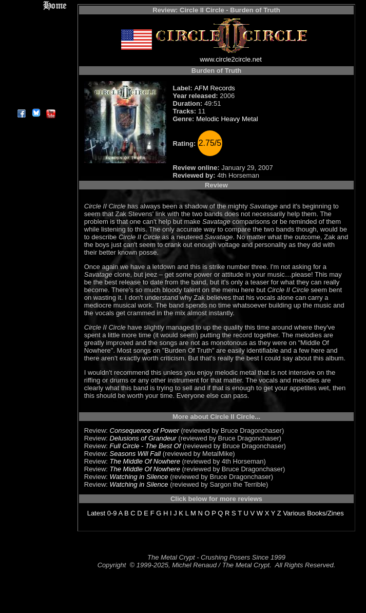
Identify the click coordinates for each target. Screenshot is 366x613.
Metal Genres (35, 65)
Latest (96, 513)
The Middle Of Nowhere (145, 461)
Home (35, 6)
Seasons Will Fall (135, 453)
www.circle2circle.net (231, 59)
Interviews (35, 29)
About (35, 100)
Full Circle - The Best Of (145, 446)
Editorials (35, 41)
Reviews (35, 18)
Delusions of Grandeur (143, 438)
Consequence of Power (144, 430)
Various (294, 513)
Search (35, 77)
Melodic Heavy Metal (227, 119)
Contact (35, 88)
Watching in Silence (139, 477)
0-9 (112, 513)
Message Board (35, 53)
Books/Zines (325, 513)
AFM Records (214, 88)
